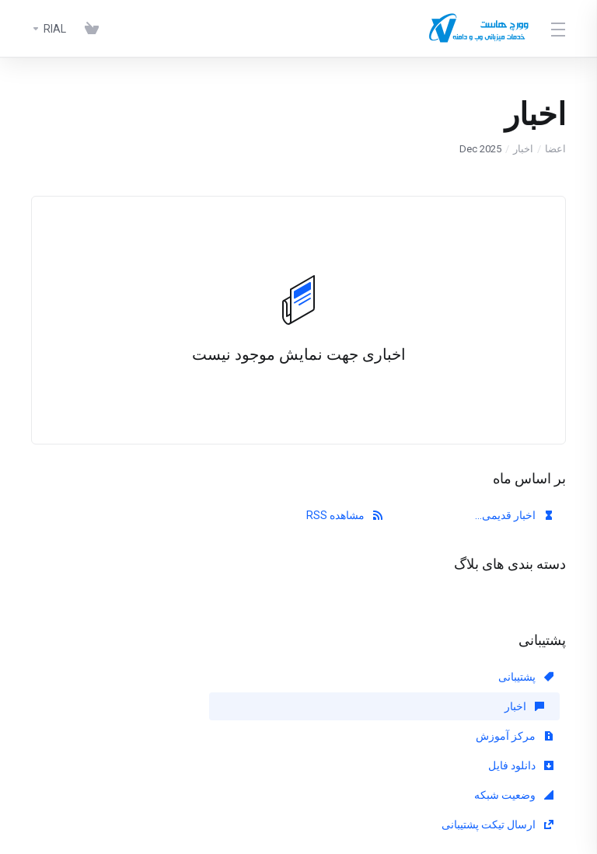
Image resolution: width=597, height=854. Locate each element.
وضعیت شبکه (342, 706)
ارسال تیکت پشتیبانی (155, 706)
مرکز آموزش (172, 677)
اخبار (523, 149)
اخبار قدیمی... (514, 515)
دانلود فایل (520, 706)
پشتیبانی (525, 677)
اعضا (555, 149)
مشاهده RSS (344, 515)
